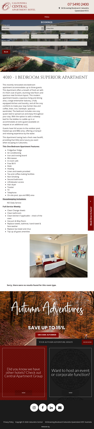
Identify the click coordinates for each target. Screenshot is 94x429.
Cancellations (86, 52)
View (23, 393)
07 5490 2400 (78, 4)
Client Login (87, 50)
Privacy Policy (8, 422)
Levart (52, 427)
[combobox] (15, 36)
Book (6, 52)
